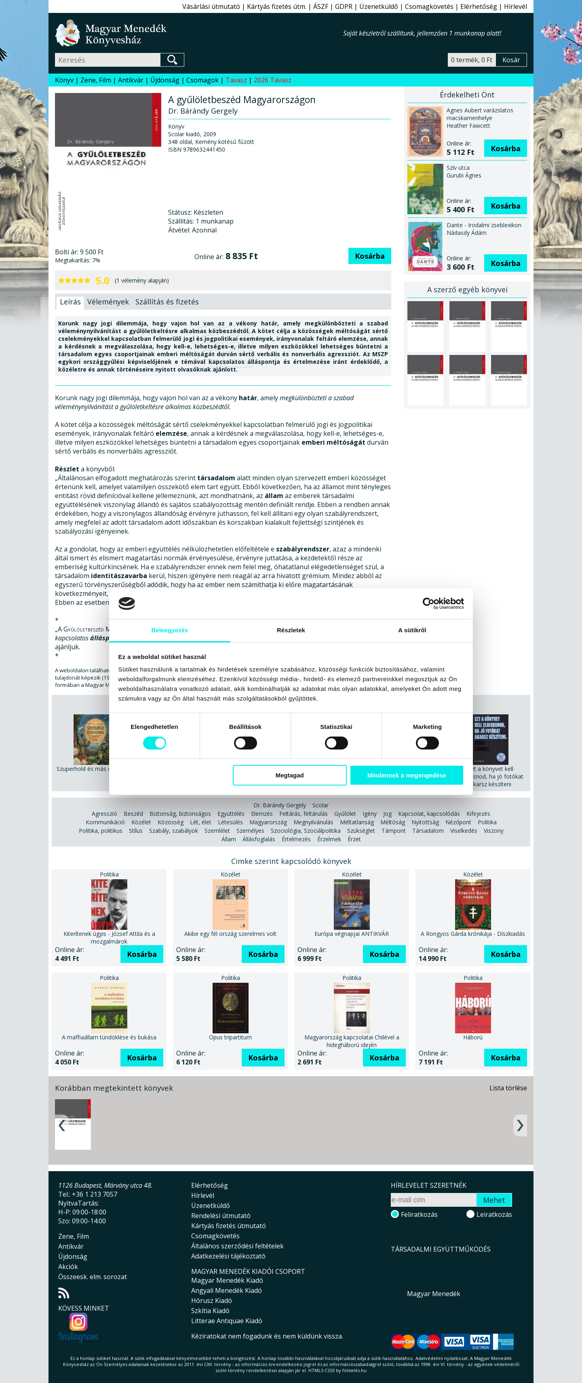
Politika (487, 822)
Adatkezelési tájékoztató (228, 1256)
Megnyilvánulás (313, 822)
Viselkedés (463, 830)
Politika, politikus (100, 830)
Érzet (354, 839)
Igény (370, 813)
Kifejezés (478, 813)
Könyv (64, 80)
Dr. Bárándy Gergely (279, 805)
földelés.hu (354, 1370)
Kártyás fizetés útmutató (228, 1225)
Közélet (141, 822)
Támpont (394, 830)
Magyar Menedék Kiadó (227, 1280)
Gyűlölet (345, 813)
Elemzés (262, 813)
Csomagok (202, 80)
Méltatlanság (357, 822)
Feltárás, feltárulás (303, 813)
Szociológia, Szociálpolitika (306, 830)
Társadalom (428, 830)
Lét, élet (200, 822)
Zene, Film (95, 80)
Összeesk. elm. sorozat (92, 1276)
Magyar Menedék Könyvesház (199, 32)
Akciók (68, 1266)
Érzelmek (329, 839)
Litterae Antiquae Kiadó (226, 1320)
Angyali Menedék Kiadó (226, 1290)
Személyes (250, 830)
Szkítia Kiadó (210, 1310)
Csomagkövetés (429, 6)
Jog (387, 813)
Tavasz (236, 80)
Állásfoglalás (258, 839)
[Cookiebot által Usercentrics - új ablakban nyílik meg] (428, 604)
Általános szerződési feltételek (237, 1246)
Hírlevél (515, 6)
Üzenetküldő (378, 6)
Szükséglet (361, 830)
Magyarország (268, 822)
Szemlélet (217, 830)
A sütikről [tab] (412, 630)
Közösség (170, 822)
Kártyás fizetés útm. (276, 6)
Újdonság (164, 80)
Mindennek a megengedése (406, 775)
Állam (228, 839)
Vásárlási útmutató (211, 6)
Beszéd (133, 813)
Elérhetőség (478, 6)
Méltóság (392, 822)
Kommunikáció (105, 822)
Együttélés (231, 813)
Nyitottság (425, 822)
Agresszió (104, 813)
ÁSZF (320, 6)
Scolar (320, 805)
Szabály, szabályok (173, 830)
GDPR (343, 6)
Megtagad (290, 775)
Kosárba (370, 256)
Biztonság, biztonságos (180, 813)
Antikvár (130, 80)
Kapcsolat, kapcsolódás (429, 813)
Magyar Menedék (433, 1293)
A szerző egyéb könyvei (467, 289)
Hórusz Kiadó (211, 1300)
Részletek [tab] (291, 630)
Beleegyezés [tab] (169, 630)
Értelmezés (296, 839)
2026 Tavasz (272, 80)
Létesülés (230, 822)
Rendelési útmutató (221, 1215)
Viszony (494, 830)
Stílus (136, 830)
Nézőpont (458, 822)
